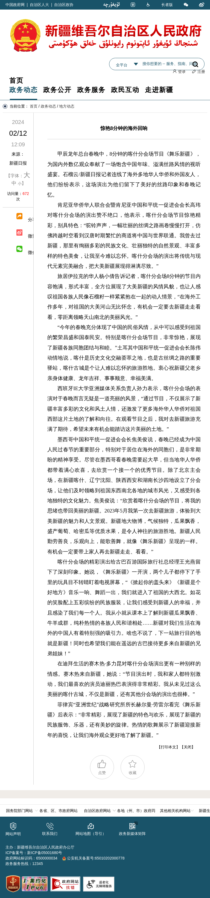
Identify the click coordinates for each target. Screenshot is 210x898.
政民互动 (125, 89)
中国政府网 (15, 4)
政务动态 (23, 89)
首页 (16, 80)
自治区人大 (39, 4)
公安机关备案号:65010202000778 (93, 857)
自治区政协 (63, 4)
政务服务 (91, 89)
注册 (198, 71)
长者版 (167, 4)
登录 (179, 71)
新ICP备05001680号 (44, 852)
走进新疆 (159, 89)
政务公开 (57, 89)
